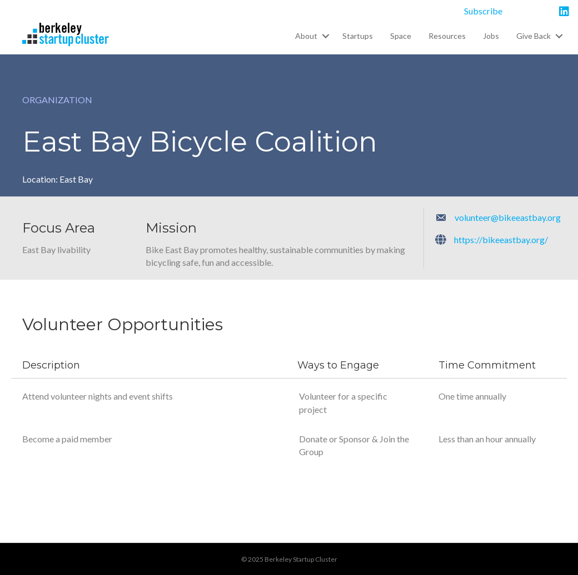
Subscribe (483, 11)
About (306, 36)
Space (400, 36)
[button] (325, 36)
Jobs (491, 36)
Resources (447, 36)
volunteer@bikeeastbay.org (508, 217)
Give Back (533, 36)
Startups (357, 36)
